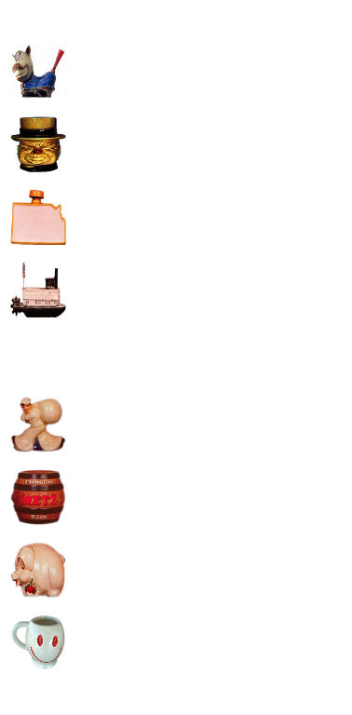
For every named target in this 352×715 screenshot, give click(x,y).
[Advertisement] (174, 184)
